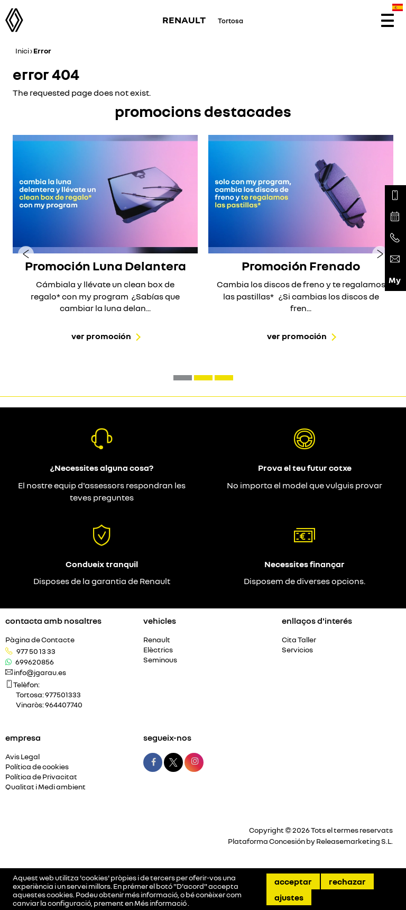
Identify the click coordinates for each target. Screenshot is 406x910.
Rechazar (347, 881)
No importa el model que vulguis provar (304, 485)
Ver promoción (101, 336)
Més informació (161, 903)
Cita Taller (299, 640)
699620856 (34, 662)
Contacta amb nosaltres (53, 620)
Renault (156, 640)
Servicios (297, 650)
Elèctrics (158, 650)
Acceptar (293, 881)
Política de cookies (37, 767)
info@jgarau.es (40, 672)
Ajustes (288, 897)
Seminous (160, 660)
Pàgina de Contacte (40, 640)
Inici (22, 50)
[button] (182, 377)
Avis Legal (22, 757)
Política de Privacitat (41, 777)
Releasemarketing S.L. (354, 840)
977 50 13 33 (36, 651)
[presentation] (26, 253)
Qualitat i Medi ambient (45, 787)
